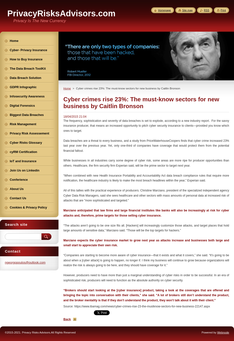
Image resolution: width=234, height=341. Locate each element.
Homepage (164, 10)
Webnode (223, 332)
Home (67, 88)
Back (67, 319)
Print (223, 10)
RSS (206, 10)
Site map (187, 10)
